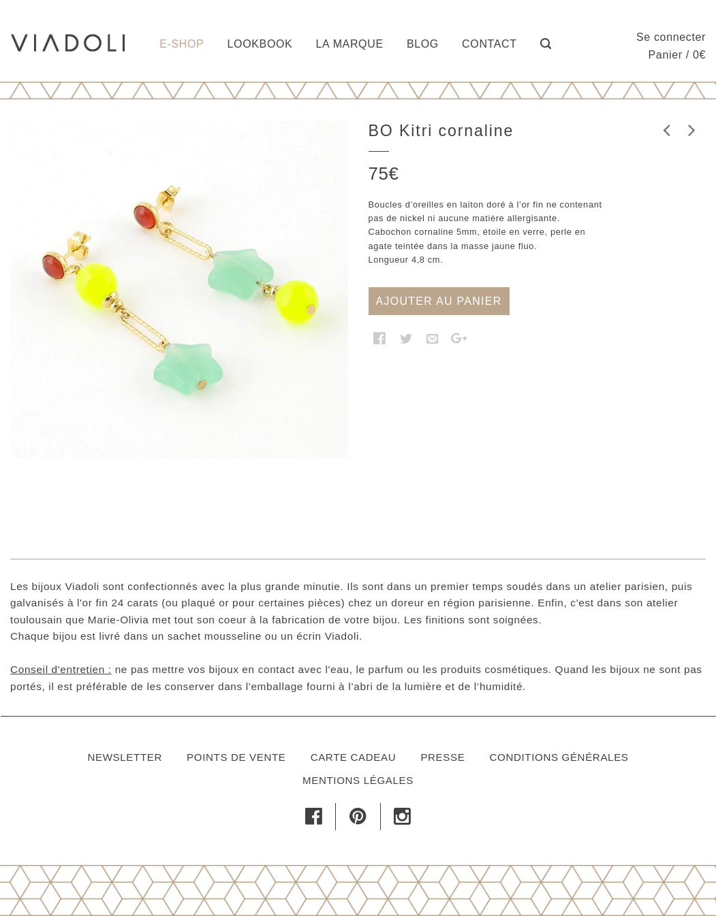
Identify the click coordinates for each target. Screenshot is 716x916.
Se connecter (671, 37)
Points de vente (236, 757)
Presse (442, 757)
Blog (423, 44)
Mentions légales (358, 780)
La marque (350, 44)
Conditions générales (559, 757)
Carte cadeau (353, 757)
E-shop (181, 44)
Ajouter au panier (439, 301)
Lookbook (260, 44)
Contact (489, 44)
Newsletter (124, 757)
